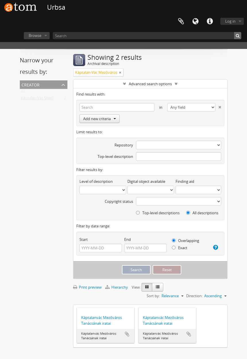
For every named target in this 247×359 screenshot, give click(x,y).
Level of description (96, 181)
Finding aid (185, 181)
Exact (179, 247)
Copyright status (119, 201)
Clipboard (181, 21)
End (127, 239)
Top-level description (115, 156)
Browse (35, 35)
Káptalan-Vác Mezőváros (42, 99)
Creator (31, 84)
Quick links (210, 21)
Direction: (194, 295)
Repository (123, 145)
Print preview (87, 287)
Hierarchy (117, 287)
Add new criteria (99, 118)
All (23, 92)
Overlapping (185, 240)
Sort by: (153, 295)
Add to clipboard (127, 334)
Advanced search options (150, 83)
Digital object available (146, 181)
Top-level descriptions (158, 212)
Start (83, 239)
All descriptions (202, 212)
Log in (230, 21)
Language (195, 21)
